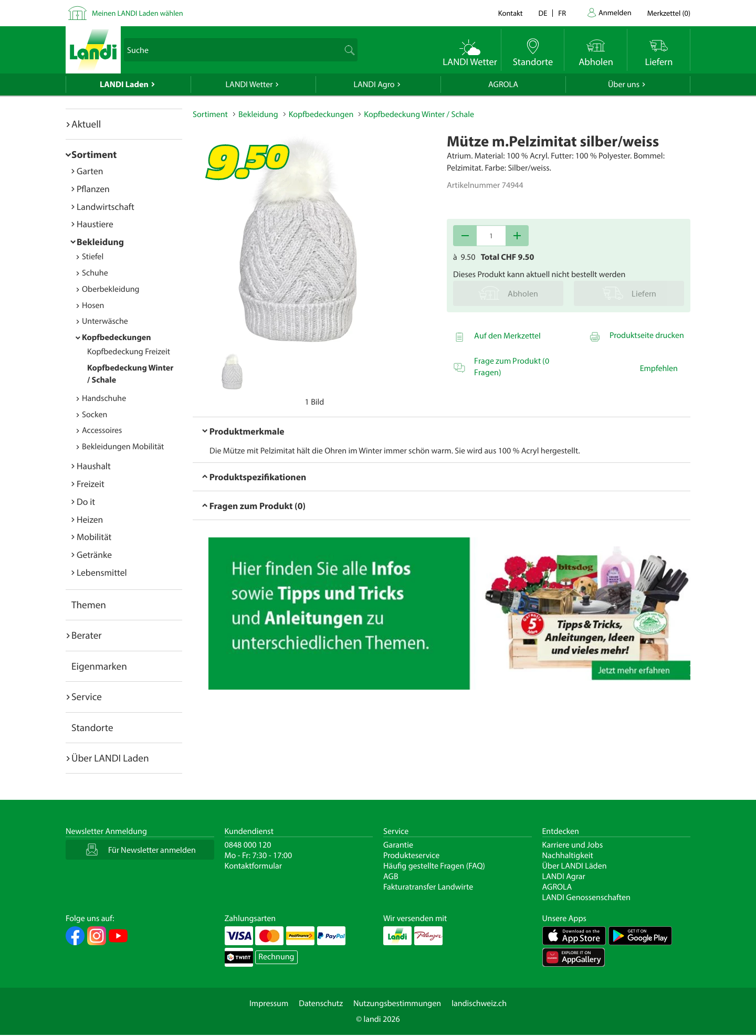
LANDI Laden (124, 84)
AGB (390, 876)
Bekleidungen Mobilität (123, 446)
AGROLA (503, 84)
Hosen (93, 305)
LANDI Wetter (249, 84)
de (543, 13)
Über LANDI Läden (574, 866)
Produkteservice (411, 855)
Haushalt (94, 466)
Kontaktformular (253, 866)
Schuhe (95, 273)
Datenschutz (321, 1003)
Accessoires (102, 430)
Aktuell (86, 124)
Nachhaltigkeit (567, 855)
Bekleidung (100, 242)
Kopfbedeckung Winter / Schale (419, 114)
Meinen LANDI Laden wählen (137, 13)
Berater (86, 635)
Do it (86, 501)
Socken (94, 414)
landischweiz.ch (479, 1003)
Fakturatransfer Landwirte (428, 887)
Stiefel (92, 256)
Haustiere (95, 224)
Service (86, 696)
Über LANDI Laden (110, 758)
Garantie (398, 845)
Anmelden (615, 12)
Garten (90, 171)
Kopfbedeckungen (116, 337)
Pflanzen (93, 189)
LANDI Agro (373, 84)
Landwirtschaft (105, 206)
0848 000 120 (248, 845)
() (668, 13)
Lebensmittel (102, 572)
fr (562, 13)
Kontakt (510, 13)
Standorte (92, 727)
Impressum (268, 1003)
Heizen (90, 519)
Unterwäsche (105, 321)
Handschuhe (104, 398)
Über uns (623, 84)
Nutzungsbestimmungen (397, 1003)
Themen (88, 604)
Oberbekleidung (111, 289)
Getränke (94, 554)
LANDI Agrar (563, 876)
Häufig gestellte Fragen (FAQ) (434, 866)
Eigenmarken (99, 666)
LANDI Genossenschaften (586, 897)
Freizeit (90, 484)
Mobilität (94, 537)
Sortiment (94, 154)
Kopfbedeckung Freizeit (128, 351)
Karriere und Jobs (572, 845)
